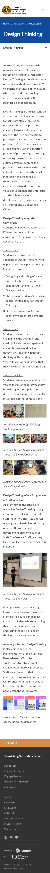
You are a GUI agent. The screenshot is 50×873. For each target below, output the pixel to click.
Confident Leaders (14, 770)
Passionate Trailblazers (16, 781)
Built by (18, 857)
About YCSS (10, 765)
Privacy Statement (12, 823)
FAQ (6, 797)
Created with (19, 850)
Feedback (8, 808)
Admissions (10, 786)
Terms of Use (10, 829)
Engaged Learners (13, 776)
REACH (7, 813)
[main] (25, 382)
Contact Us (9, 802)
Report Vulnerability (13, 818)
